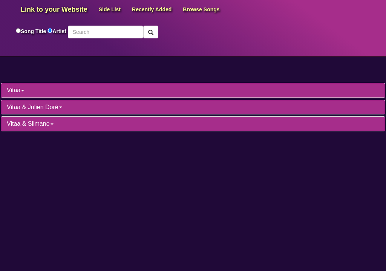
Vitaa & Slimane (30, 123)
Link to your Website (54, 9)
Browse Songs (201, 9)
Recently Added (152, 9)
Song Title (34, 31)
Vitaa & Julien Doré (34, 107)
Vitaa (15, 90)
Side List (110, 9)
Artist (59, 31)
